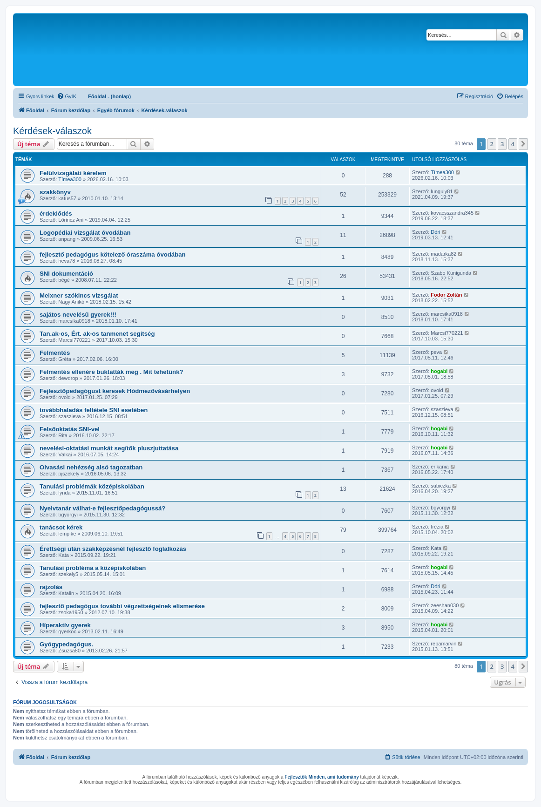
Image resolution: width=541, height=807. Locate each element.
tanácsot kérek (61, 527)
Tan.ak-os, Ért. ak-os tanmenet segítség (97, 333)
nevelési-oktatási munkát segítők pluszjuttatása (109, 448)
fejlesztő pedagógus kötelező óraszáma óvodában (113, 254)
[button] (523, 143)
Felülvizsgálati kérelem (73, 173)
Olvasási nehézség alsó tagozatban (91, 467)
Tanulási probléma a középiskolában (93, 567)
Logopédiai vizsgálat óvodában (85, 232)
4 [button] (512, 144)
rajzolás (51, 586)
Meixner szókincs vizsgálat (79, 295)
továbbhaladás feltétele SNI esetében (94, 410)
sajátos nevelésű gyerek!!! (78, 314)
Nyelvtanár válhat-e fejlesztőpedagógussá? (102, 508)
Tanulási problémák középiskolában (92, 486)
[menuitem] (66, 96)
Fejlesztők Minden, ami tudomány (321, 777)
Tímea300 (69, 179)
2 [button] (492, 144)
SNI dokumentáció (66, 273)
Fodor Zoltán (446, 295)
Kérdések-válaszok (52, 131)
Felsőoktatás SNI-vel (70, 429)
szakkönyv (55, 192)
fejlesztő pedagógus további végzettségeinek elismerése (122, 606)
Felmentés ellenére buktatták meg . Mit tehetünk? (111, 371)
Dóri (435, 232)
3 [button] (502, 144)
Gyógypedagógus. (66, 644)
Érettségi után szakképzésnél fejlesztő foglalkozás (113, 548)
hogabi (439, 371)
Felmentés (55, 352)
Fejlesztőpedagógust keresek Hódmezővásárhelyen (115, 390)
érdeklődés (56, 213)
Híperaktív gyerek (65, 625)
